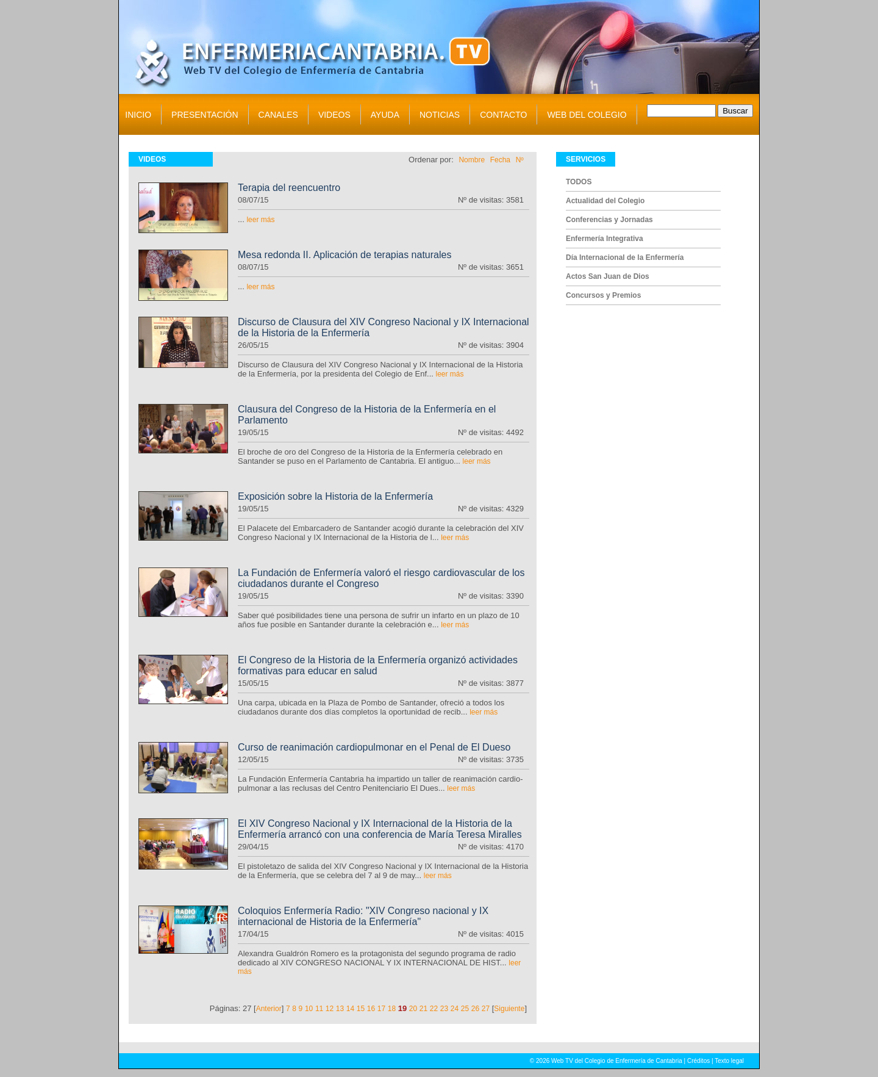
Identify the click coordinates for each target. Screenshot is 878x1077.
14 (350, 1008)
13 (340, 1008)
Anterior (269, 1008)
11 (319, 1008)
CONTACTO (503, 115)
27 (486, 1008)
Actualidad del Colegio (605, 200)
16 (371, 1008)
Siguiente (509, 1008)
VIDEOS (334, 115)
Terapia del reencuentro (289, 187)
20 (413, 1008)
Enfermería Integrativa (604, 238)
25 (465, 1008)
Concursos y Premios (603, 295)
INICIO (138, 115)
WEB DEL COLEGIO (586, 115)
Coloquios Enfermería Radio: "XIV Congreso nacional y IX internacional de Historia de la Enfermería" (363, 916)
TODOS (578, 182)
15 (361, 1008)
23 (444, 1008)
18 (392, 1008)
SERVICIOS (585, 159)
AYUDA (385, 115)
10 (309, 1008)
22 (434, 1008)
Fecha (500, 160)
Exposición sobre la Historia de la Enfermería (335, 496)
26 (475, 1008)
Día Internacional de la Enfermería (624, 257)
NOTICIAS (439, 115)
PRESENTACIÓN (204, 115)
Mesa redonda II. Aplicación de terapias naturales (344, 255)
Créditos (698, 1060)
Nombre (472, 160)
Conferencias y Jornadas (609, 219)
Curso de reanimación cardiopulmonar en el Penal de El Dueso (374, 747)
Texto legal (729, 1060)
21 (423, 1008)
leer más (260, 219)
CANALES (278, 115)
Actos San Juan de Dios (607, 276)
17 (381, 1008)
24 (455, 1008)
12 (330, 1008)
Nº (520, 160)
